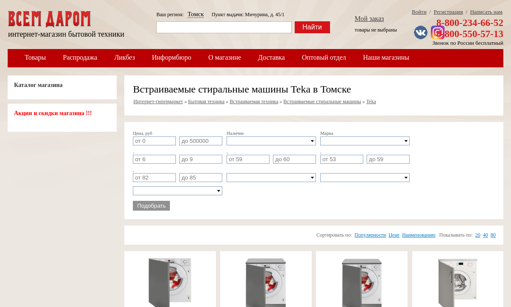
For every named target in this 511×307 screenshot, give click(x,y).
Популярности (370, 235)
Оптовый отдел (324, 57)
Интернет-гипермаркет (158, 101)
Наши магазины (386, 57)
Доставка (271, 57)
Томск (195, 14)
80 (493, 235)
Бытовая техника (206, 101)
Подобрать (151, 206)
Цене (393, 235)
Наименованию (418, 235)
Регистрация (448, 12)
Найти (312, 27)
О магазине (224, 57)
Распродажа (80, 57)
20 (477, 235)
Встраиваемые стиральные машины (322, 101)
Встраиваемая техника (254, 101)
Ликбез (124, 57)
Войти (419, 12)
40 (485, 235)
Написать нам (486, 12)
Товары (35, 57)
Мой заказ (369, 18)
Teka (371, 101)
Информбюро (171, 57)
